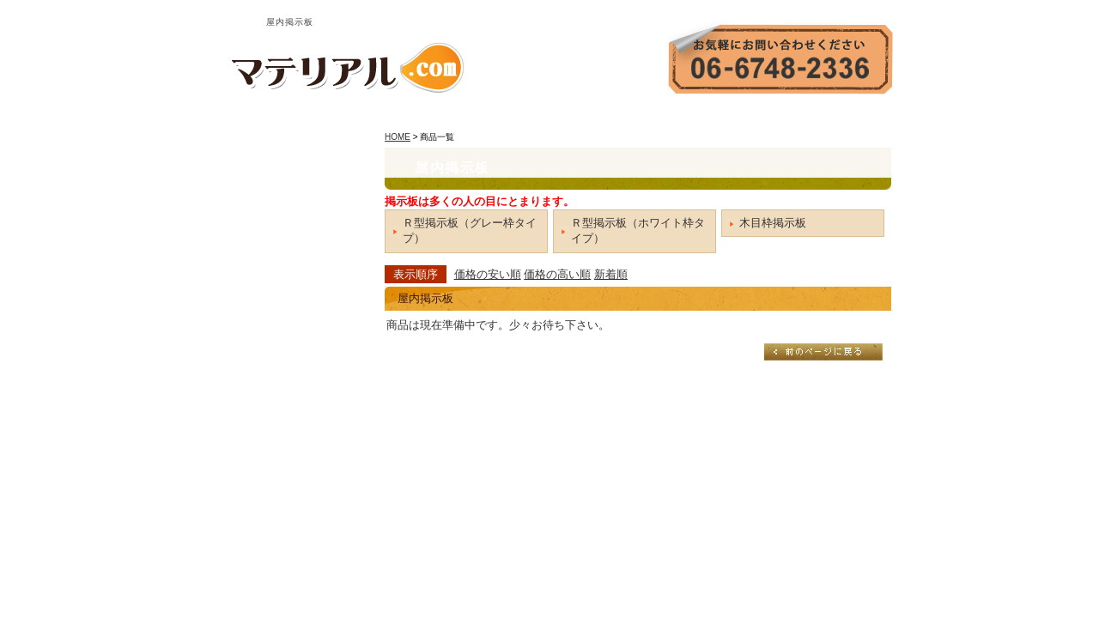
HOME (624, 116)
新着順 (611, 274)
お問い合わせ (765, 116)
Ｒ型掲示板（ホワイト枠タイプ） (638, 230)
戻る (823, 351)
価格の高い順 (557, 274)
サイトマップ (855, 116)
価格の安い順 (487, 274)
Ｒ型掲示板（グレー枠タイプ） (470, 230)
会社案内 (687, 116)
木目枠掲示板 (772, 222)
